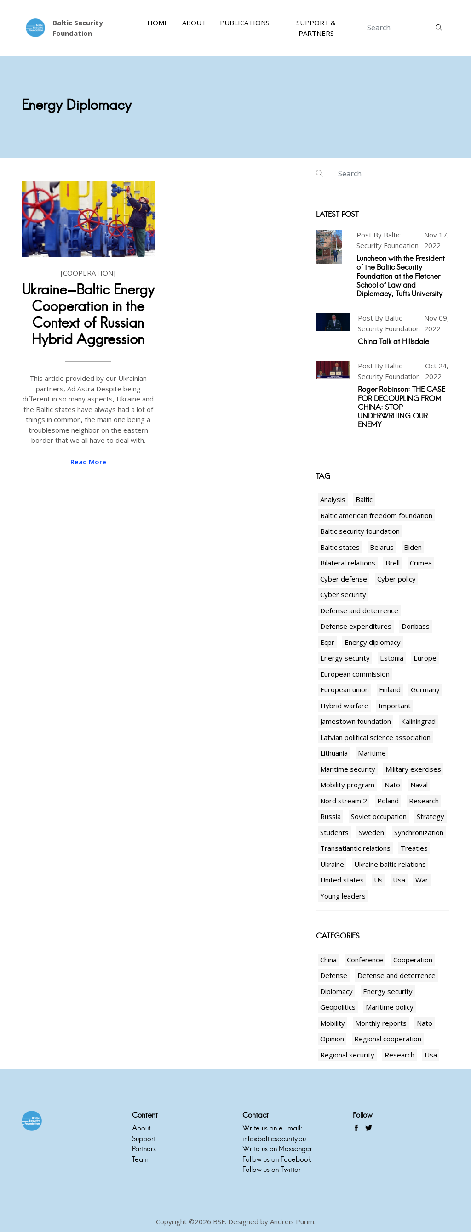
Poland (388, 800)
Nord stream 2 (343, 800)
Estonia (391, 657)
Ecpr (327, 642)
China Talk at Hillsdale (393, 341)
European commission (355, 673)
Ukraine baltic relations (390, 864)
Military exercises (413, 769)
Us (378, 879)
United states (342, 879)
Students (334, 832)
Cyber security (343, 594)
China (328, 959)
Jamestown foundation (355, 721)
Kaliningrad (418, 721)
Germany (425, 689)
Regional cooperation (387, 1038)
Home (157, 22)
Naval (419, 784)
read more (88, 461)
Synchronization (418, 832)
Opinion (332, 1038)
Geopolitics (338, 1007)
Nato (392, 784)
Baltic (364, 499)
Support (143, 1138)
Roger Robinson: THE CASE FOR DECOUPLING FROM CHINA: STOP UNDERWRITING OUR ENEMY (401, 407)
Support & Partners (316, 28)
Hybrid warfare (344, 705)
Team (140, 1159)
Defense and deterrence (359, 610)
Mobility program (347, 784)
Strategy (430, 816)
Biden (413, 547)
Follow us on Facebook (276, 1159)
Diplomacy (336, 991)
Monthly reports (381, 1023)
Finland (390, 689)
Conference (365, 959)
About (194, 22)
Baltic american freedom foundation (376, 515)
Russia (330, 816)
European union (344, 689)
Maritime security (347, 769)
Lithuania (334, 752)
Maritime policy (390, 1007)
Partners (144, 1148)
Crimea (421, 562)
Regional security (347, 1054)
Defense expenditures (355, 626)
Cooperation (412, 959)
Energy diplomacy (373, 642)
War (421, 879)
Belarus (382, 547)
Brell (392, 562)
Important (395, 705)
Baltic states (340, 547)
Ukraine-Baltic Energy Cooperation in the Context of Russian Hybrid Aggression (88, 314)
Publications (245, 22)
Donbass (416, 626)
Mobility (332, 1023)
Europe (425, 657)
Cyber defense (343, 578)
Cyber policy (396, 578)
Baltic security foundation (360, 531)
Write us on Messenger (277, 1148)
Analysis (332, 499)
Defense (333, 975)
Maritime (372, 752)
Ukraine (332, 864)
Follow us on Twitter (271, 1169)
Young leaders (343, 895)
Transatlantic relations (355, 848)
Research (424, 800)
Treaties (414, 848)
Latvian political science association (375, 737)
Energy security (345, 657)
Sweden (371, 832)
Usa (399, 879)
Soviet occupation (379, 816)
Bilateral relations (347, 562)
